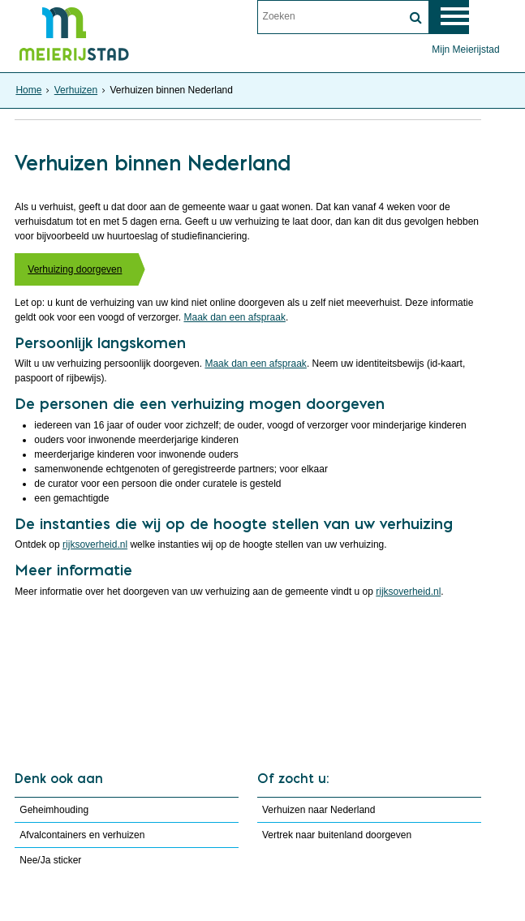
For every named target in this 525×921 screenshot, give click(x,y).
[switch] (452, 17)
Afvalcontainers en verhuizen (81, 835)
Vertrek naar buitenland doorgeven (335, 835)
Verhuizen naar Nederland (316, 810)
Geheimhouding (53, 810)
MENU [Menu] (495, 17)
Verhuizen (75, 90)
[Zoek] (416, 17)
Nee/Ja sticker (50, 860)
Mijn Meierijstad (465, 49)
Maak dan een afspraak (234, 317)
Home (28, 90)
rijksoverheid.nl (94, 544)
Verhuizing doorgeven (75, 269)
